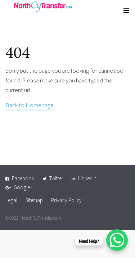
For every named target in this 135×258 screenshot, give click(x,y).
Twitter (56, 178)
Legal (11, 200)
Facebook (23, 178)
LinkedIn (87, 178)
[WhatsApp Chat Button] (117, 240)
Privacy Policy (66, 200)
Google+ (23, 187)
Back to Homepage (29, 105)
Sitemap (34, 200)
